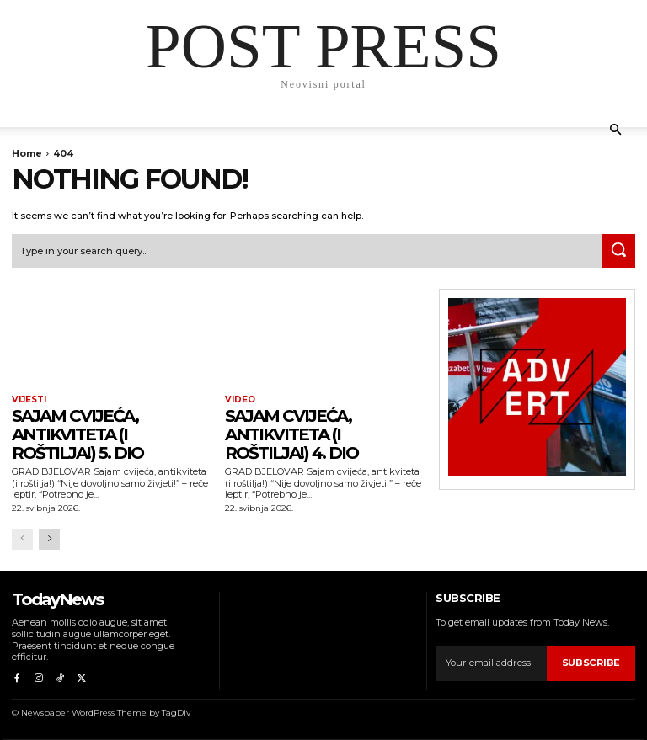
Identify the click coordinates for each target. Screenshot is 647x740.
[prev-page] (22, 539)
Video (239, 400)
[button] (615, 130)
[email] (491, 663)
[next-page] (49, 539)
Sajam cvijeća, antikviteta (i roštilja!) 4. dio (291, 434)
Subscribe (591, 662)
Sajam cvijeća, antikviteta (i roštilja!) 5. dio (77, 434)
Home (27, 153)
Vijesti (28, 400)
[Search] (618, 251)
